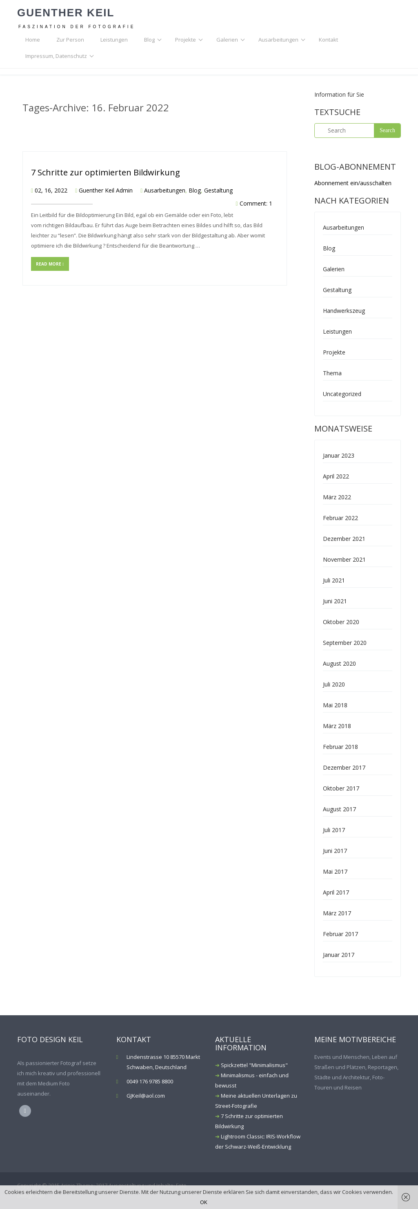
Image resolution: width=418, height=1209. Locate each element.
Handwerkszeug (344, 310)
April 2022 (336, 476)
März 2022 (337, 497)
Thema (332, 373)
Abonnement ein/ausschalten (352, 183)
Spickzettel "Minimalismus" (254, 1065)
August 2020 (339, 663)
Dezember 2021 (344, 538)
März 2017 (337, 913)
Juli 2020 (334, 684)
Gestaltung (218, 190)
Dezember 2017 (344, 767)
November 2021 (344, 559)
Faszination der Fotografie (76, 26)
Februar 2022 (340, 518)
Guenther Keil (65, 13)
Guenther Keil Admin (106, 190)
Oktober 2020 (341, 622)
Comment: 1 (256, 203)
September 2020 (345, 643)
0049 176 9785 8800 (150, 1081)
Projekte (185, 39)
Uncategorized (342, 394)
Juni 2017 (335, 851)
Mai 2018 (335, 705)
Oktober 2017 (341, 788)
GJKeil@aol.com (146, 1095)
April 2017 (336, 892)
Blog (149, 39)
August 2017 (339, 809)
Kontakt (328, 39)
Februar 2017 (340, 934)
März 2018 (337, 726)
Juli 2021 (334, 580)
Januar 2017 (338, 955)
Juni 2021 (335, 601)
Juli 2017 (334, 830)
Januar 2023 (338, 455)
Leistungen (114, 39)
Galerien (227, 39)
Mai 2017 (335, 871)
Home (32, 39)
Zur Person (70, 39)
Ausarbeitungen (278, 39)
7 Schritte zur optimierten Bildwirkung (105, 172)
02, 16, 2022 (51, 190)
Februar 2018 (340, 747)
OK (203, 1202)
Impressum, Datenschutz (56, 56)
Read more (50, 264)
